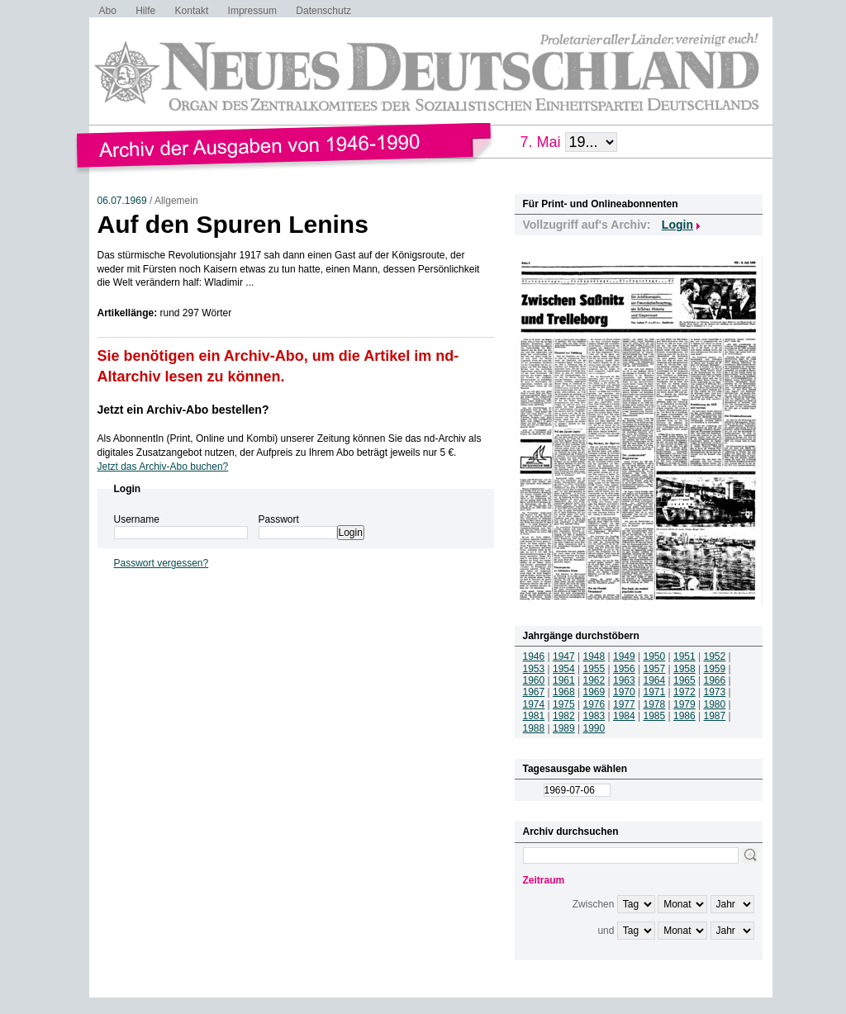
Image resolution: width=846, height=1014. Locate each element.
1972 (684, 692)
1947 (564, 656)
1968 (564, 692)
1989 (564, 728)
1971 (655, 692)
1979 (684, 704)
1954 (564, 669)
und (605, 930)
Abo (107, 11)
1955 (594, 669)
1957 (655, 669)
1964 (655, 680)
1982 (564, 716)
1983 (594, 716)
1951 (684, 656)
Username (136, 519)
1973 (715, 692)
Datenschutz (323, 11)
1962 (594, 680)
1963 (624, 680)
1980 (715, 704)
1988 (534, 728)
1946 (534, 656)
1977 (624, 704)
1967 (534, 692)
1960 (534, 680)
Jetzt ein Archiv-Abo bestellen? (183, 409)
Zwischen (594, 904)
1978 (655, 704)
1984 (624, 716)
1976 (594, 704)
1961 (564, 680)
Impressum (252, 11)
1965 (684, 680)
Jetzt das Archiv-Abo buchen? (163, 466)
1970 (624, 692)
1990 (594, 728)
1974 (534, 704)
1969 (594, 692)
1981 (534, 716)
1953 (534, 669)
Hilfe (145, 11)
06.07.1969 (122, 200)
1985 (655, 716)
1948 (594, 656)
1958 (684, 669)
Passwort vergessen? (161, 563)
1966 (715, 680)
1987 (715, 716)
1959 (715, 669)
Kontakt (192, 11)
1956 (624, 669)
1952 (715, 656)
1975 (564, 704)
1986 (684, 716)
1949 (624, 656)
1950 (655, 656)
